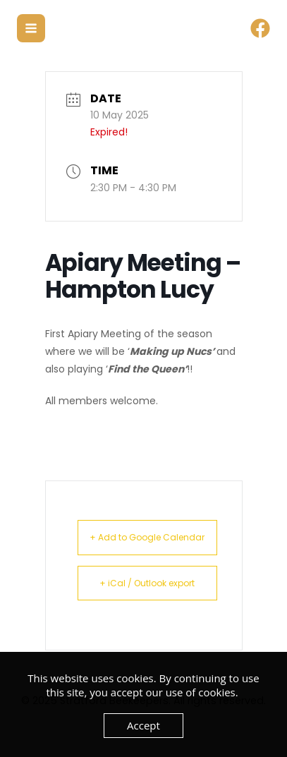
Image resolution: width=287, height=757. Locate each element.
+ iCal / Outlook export (147, 583)
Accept (143, 725)
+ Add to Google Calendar (147, 537)
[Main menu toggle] (31, 28)
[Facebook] (260, 28)
